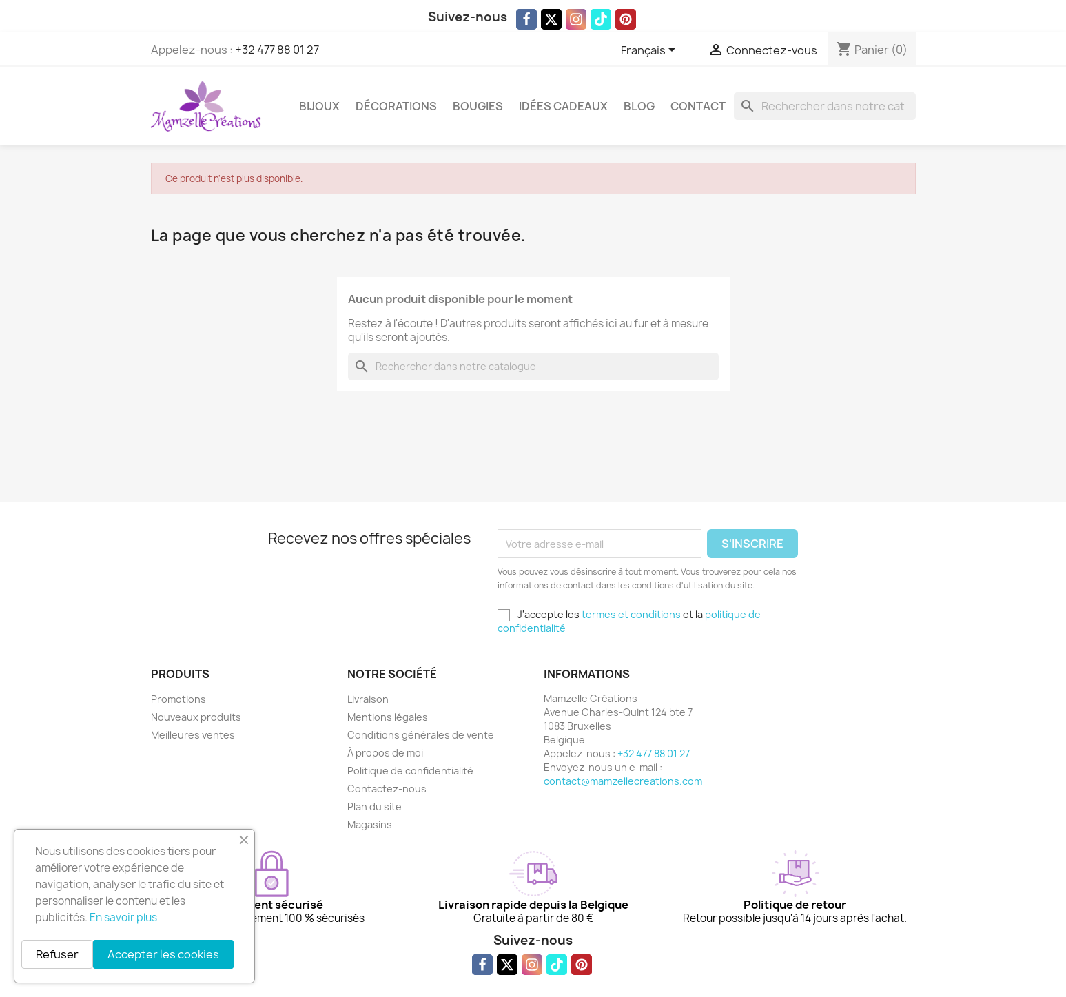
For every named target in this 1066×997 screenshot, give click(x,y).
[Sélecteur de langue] (650, 51)
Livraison (368, 699)
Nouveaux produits (196, 716)
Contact (698, 106)
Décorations (396, 106)
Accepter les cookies (163, 954)
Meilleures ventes (193, 734)
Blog (639, 106)
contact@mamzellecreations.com (623, 781)
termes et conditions (631, 614)
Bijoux (319, 106)
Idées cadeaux (563, 106)
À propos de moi (385, 752)
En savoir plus (123, 917)
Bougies (478, 106)
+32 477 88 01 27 (277, 49)
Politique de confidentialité (410, 770)
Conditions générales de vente (420, 734)
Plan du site (374, 806)
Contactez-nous (387, 788)
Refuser (57, 954)
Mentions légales (387, 716)
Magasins (369, 824)
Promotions (178, 699)
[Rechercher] (825, 106)
